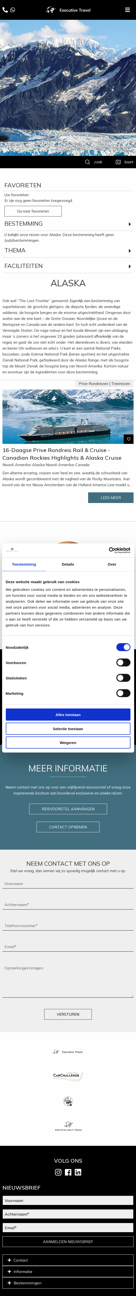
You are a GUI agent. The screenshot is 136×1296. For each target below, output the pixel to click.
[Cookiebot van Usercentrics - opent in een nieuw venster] (108, 550)
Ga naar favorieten (33, 211)
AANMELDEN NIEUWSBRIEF (68, 1241)
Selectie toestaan (68, 728)
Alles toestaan (68, 715)
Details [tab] (68, 564)
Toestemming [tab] (24, 564)
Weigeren (68, 743)
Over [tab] (112, 564)
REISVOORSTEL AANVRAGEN (68, 809)
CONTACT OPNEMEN (68, 827)
